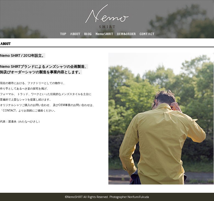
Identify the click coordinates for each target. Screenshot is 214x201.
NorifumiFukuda (138, 197)
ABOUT (75, 34)
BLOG (87, 34)
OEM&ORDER (126, 34)
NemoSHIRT (104, 34)
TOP (63, 34)
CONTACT (146, 34)
